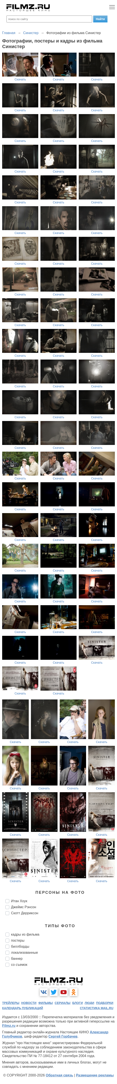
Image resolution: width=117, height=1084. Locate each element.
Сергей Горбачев (62, 1036)
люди (89, 1003)
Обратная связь (59, 1075)
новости (28, 1003)
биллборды (20, 946)
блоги (77, 1003)
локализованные (24, 952)
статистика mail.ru (96, 1008)
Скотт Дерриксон (24, 913)
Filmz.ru (8, 1025)
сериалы (63, 1003)
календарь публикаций (22, 1008)
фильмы (45, 1003)
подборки (104, 1003)
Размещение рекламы (95, 1075)
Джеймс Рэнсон (23, 907)
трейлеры (10, 1003)
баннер (16, 958)
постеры (17, 940)
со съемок (19, 964)
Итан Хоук (19, 901)
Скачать (20, 79)
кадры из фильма (25, 934)
